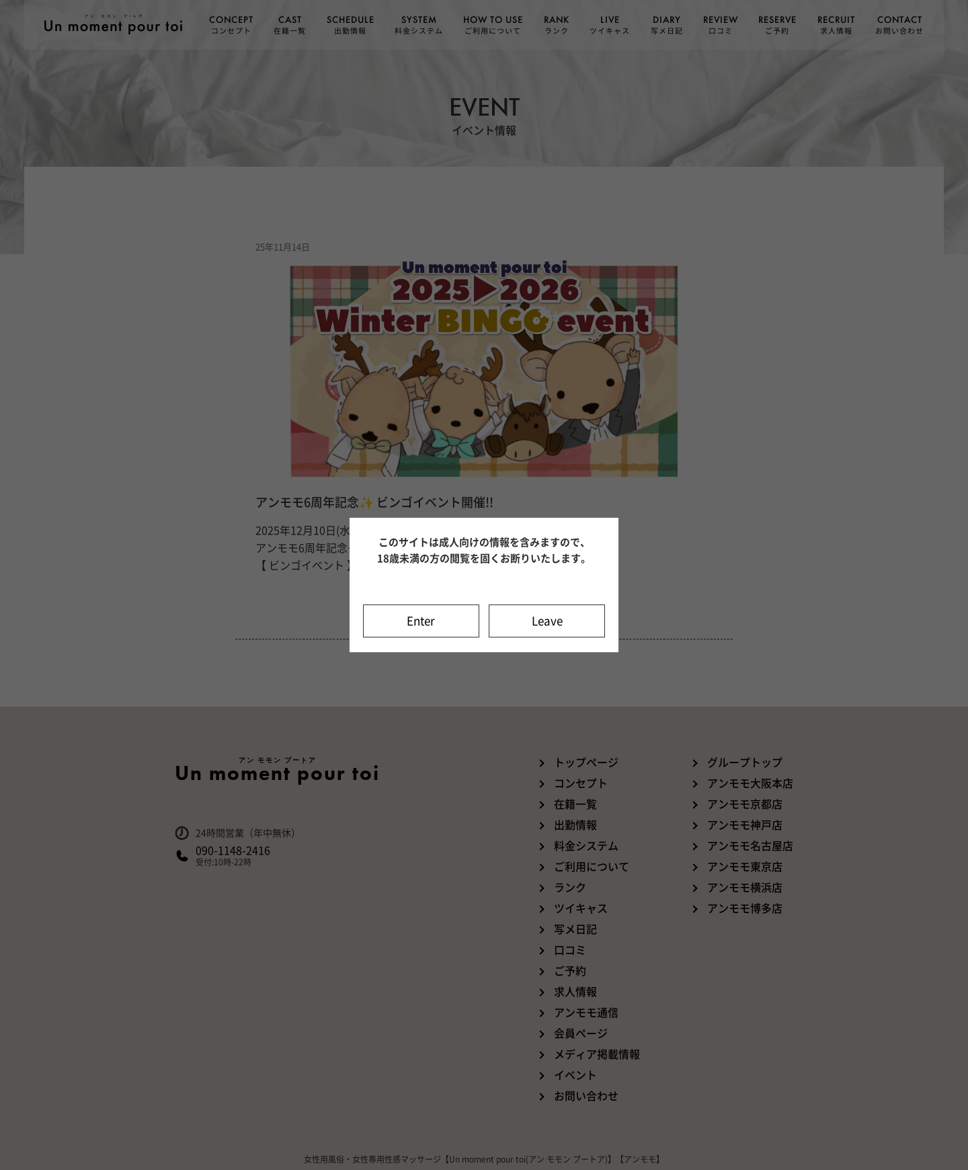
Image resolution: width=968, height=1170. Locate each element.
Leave (547, 621)
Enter (421, 621)
